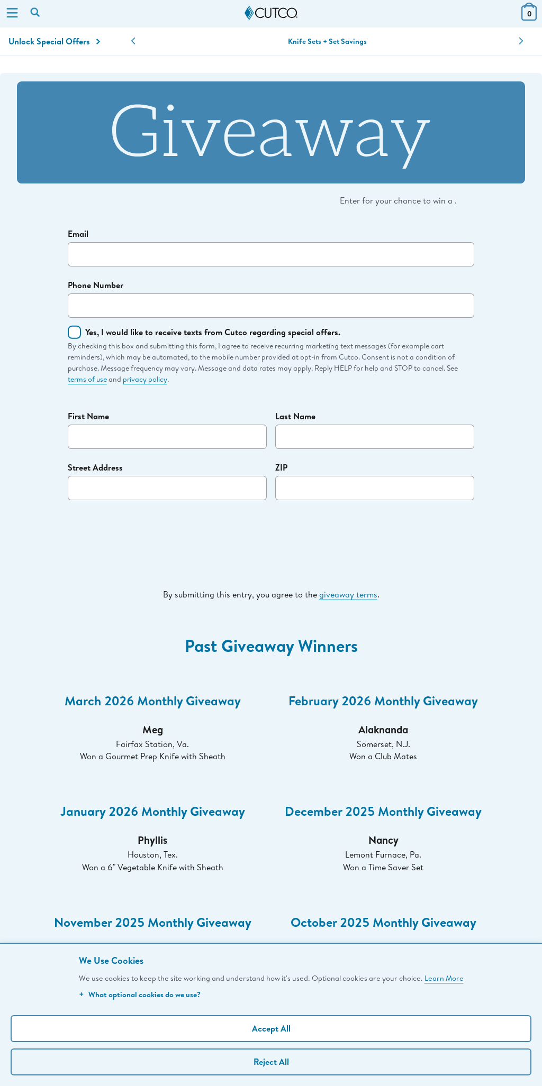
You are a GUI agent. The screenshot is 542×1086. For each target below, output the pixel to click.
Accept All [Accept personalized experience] (271, 1028)
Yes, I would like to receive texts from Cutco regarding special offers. (212, 332)
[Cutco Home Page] (271, 13)
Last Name (295, 416)
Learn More (444, 978)
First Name (88, 416)
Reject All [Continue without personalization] (271, 1061)
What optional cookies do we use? (140, 994)
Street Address (95, 467)
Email (78, 234)
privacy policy (145, 379)
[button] (133, 41)
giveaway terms (348, 594)
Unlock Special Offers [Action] (54, 41)
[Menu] (12, 13)
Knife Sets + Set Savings (327, 41)
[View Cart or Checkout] (529, 17)
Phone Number (95, 285)
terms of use (87, 379)
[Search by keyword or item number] (36, 13)
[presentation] (271, 533)
